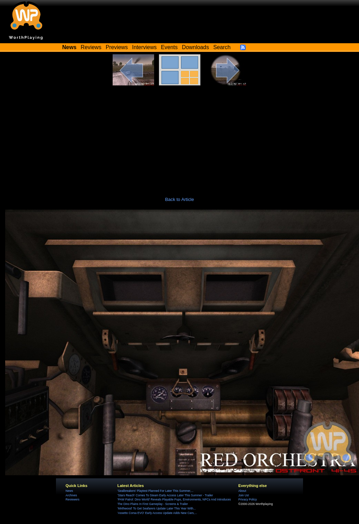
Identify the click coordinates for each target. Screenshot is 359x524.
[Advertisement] (180, 137)
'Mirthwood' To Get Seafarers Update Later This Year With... (156, 508)
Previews (117, 47)
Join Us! (243, 495)
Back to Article (179, 199)
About (242, 491)
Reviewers (72, 499)
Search (221, 47)
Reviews (91, 47)
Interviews (144, 47)
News (69, 491)
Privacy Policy (247, 499)
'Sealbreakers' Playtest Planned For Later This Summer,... (155, 491)
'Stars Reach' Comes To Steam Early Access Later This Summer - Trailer (165, 495)
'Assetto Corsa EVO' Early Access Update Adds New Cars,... (157, 513)
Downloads (195, 47)
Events (169, 47)
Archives (71, 495)
